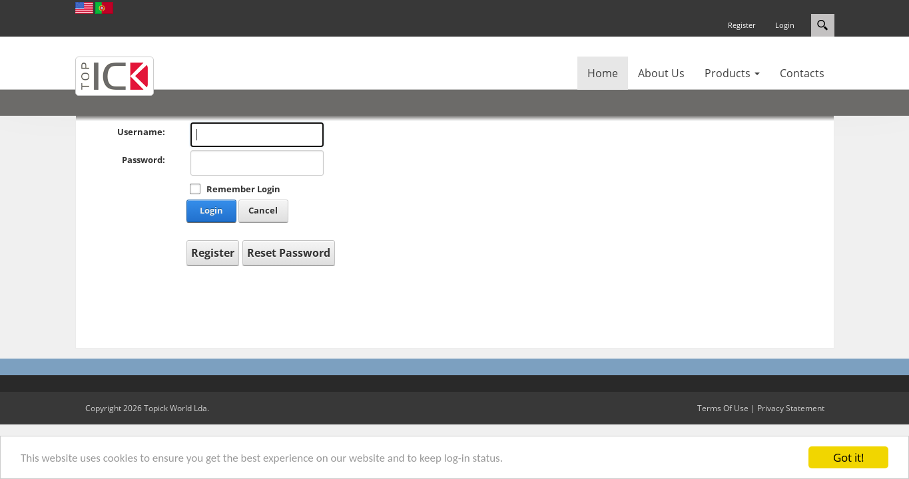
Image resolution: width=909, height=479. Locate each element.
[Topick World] (114, 75)
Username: (141, 132)
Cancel (263, 210)
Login (784, 25)
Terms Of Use (723, 408)
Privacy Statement (790, 408)
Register (741, 25)
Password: (143, 160)
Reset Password (288, 252)
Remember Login (243, 189)
